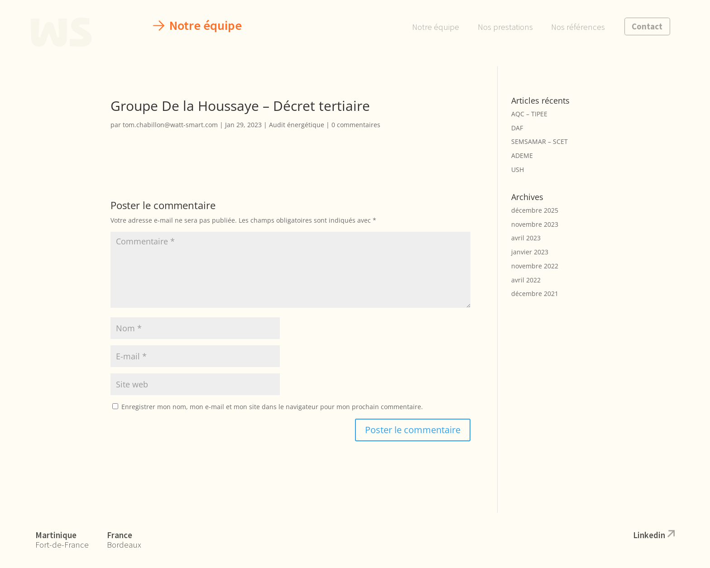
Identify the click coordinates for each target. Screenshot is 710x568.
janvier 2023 (529, 252)
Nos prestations (502, 27)
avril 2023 (526, 238)
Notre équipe (432, 27)
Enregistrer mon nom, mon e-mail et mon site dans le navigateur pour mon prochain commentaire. (272, 406)
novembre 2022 (534, 266)
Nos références (575, 27)
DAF (517, 128)
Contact (644, 26)
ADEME (522, 155)
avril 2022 (526, 280)
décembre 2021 (534, 293)
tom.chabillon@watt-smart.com (170, 124)
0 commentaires (355, 124)
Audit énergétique (296, 124)
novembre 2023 (534, 224)
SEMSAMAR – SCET (539, 141)
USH (517, 169)
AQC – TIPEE (529, 114)
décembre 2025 (534, 210)
